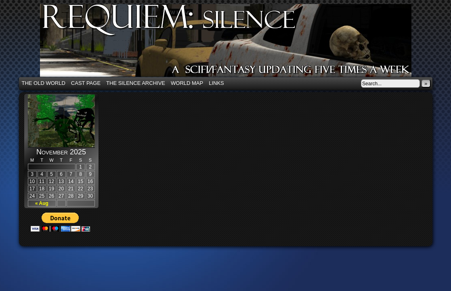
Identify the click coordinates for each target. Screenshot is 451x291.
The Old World (43, 83)
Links (216, 83)
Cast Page (86, 83)
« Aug (41, 203)
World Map (187, 83)
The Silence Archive (135, 83)
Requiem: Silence (238, 43)
